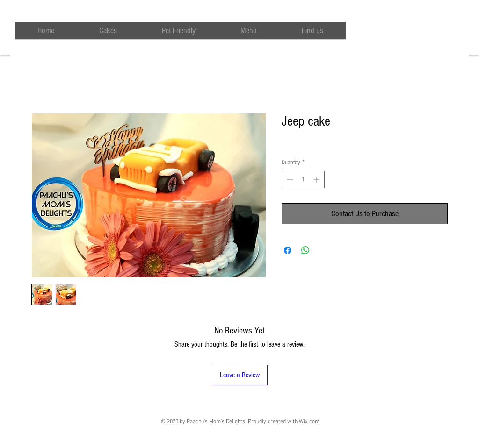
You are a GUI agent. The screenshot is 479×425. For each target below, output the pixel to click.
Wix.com (309, 421)
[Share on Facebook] (287, 250)
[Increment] (317, 179)
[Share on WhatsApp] (305, 250)
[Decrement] (289, 179)
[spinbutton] (303, 179)
